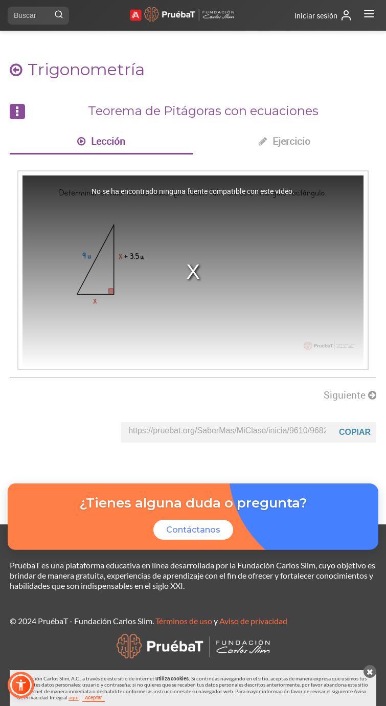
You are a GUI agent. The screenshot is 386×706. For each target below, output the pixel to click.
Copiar (355, 432)
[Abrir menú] (369, 15)
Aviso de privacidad (253, 621)
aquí (74, 697)
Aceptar (93, 697)
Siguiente (350, 395)
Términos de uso (183, 621)
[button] (21, 685)
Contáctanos (193, 530)
